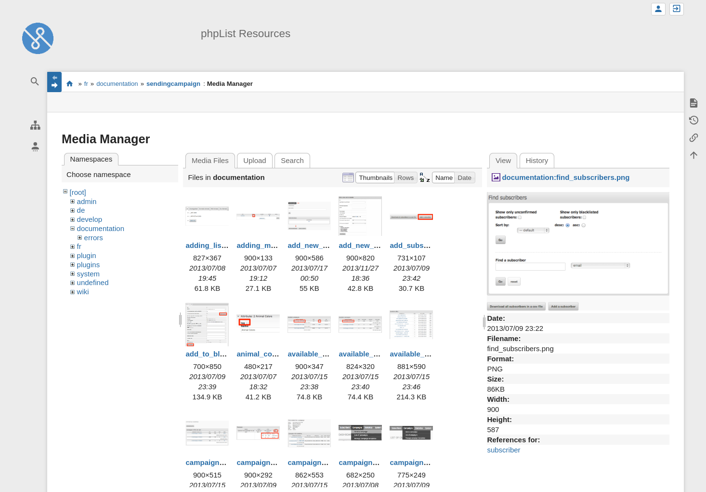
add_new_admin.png (323, 245)
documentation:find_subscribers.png (565, 177)
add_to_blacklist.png (221, 354)
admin (87, 201)
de (81, 210)
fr (86, 83)
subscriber (503, 450)
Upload (254, 160)
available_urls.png (421, 354)
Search (292, 160)
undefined (93, 282)
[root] (78, 192)
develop (90, 219)
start (70, 83)
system (88, 274)
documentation (117, 83)
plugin (86, 255)
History (537, 160)
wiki (83, 291)
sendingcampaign (173, 83)
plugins (88, 264)
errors (93, 237)
